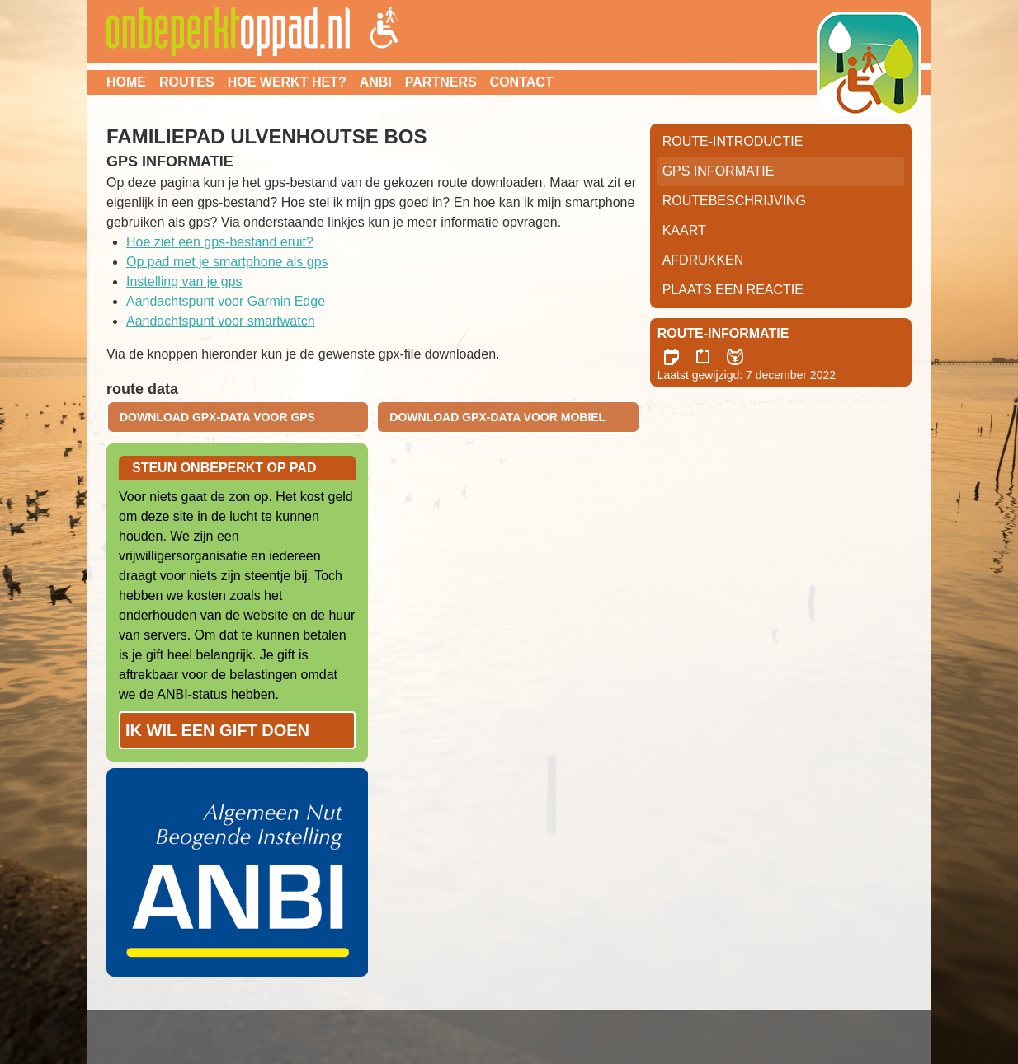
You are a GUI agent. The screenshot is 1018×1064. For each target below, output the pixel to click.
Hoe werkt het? (287, 82)
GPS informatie (718, 171)
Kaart (684, 230)
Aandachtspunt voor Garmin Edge (225, 301)
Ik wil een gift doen (217, 730)
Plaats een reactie (733, 290)
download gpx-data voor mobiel (497, 417)
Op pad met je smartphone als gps (227, 262)
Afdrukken (703, 260)
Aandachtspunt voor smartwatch (220, 321)
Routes (186, 82)
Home (126, 82)
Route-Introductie (733, 141)
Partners (441, 82)
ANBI (376, 82)
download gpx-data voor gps (217, 417)
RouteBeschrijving (734, 201)
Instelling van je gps (184, 281)
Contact (522, 82)
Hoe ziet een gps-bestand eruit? (219, 242)
